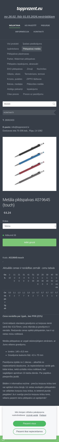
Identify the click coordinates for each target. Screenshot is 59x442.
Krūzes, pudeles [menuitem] (14, 79)
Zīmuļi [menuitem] (30, 69)
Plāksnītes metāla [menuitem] (35, 84)
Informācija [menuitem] (22, 31)
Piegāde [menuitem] (45, 25)
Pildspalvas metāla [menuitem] (32, 49)
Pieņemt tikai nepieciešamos (29, 431)
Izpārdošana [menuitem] (13, 49)
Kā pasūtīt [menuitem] (30, 25)
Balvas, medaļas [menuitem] (15, 84)
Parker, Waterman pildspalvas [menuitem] (21, 59)
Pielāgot (42, 415)
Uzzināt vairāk (32, 415)
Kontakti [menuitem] (39, 31)
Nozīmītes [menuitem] (41, 69)
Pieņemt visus (29, 423)
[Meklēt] (29, 104)
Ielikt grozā (29, 242)
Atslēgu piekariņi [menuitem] (15, 89)
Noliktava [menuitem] (14, 25)
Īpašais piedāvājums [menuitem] (32, 44)
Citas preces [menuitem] (13, 94)
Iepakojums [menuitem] (32, 89)
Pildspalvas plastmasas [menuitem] (18, 54)
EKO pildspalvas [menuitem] (15, 69)
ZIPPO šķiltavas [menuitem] (33, 79)
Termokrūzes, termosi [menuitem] (35, 74)
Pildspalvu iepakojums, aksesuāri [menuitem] (22, 64)
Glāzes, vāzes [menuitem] (13, 74)
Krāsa (5, 221)
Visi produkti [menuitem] (13, 44)
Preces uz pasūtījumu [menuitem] (33, 94)
